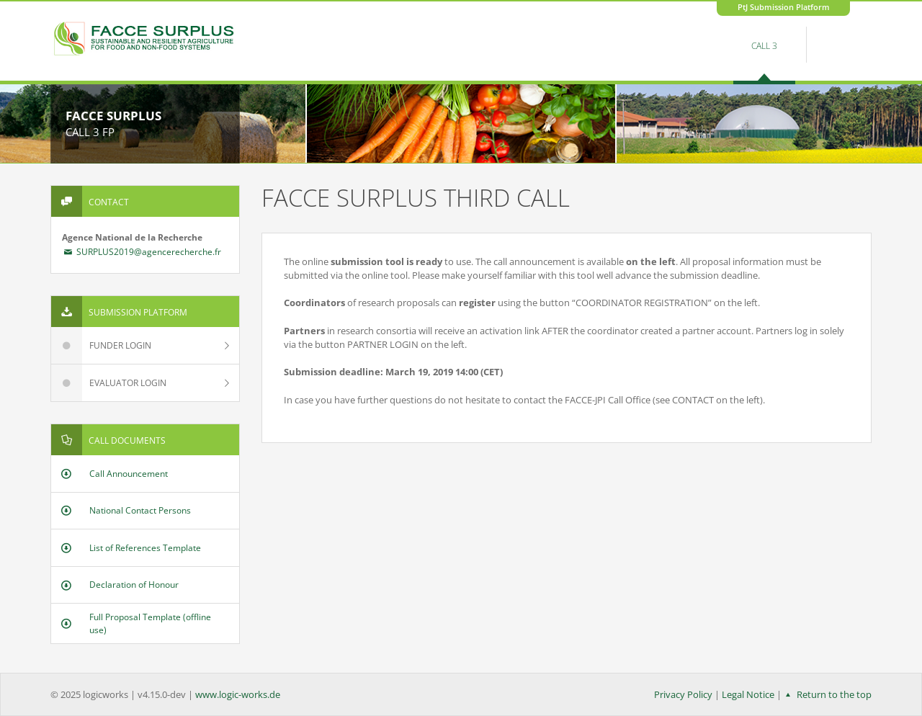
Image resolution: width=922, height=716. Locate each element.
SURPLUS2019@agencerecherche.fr (141, 252)
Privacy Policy (683, 694)
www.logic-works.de (237, 694)
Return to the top (827, 694)
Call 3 (764, 46)
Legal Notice (748, 694)
